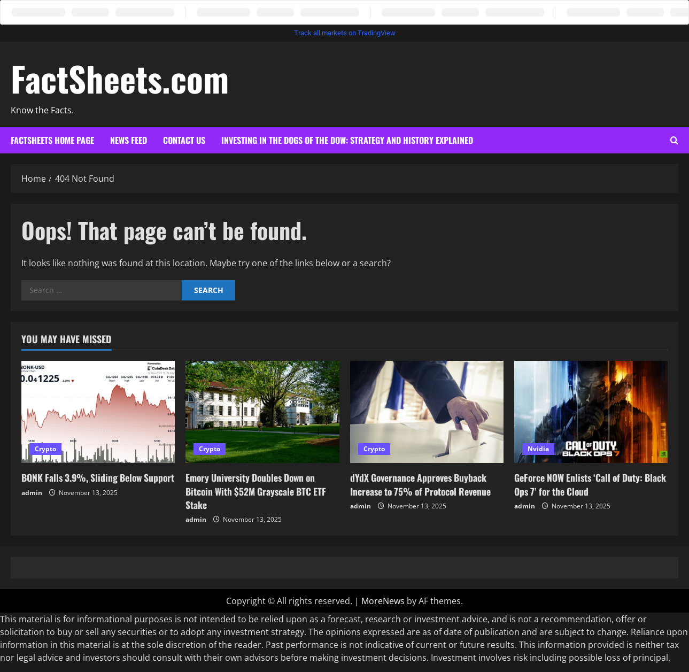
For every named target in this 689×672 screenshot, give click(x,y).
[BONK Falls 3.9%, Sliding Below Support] (98, 412)
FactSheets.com (120, 78)
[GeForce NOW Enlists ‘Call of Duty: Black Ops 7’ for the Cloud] (591, 412)
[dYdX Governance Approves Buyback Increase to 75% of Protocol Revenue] (427, 412)
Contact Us (184, 140)
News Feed (128, 140)
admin (31, 506)
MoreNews (383, 601)
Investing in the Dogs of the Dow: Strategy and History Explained (347, 140)
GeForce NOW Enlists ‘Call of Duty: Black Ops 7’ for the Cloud (581, 484)
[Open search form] (674, 140)
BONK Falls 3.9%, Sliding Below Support (84, 484)
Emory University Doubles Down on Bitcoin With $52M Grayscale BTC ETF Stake (258, 490)
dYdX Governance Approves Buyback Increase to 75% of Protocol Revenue (423, 484)
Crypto (45, 448)
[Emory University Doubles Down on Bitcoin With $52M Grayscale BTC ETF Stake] (262, 412)
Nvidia (538, 448)
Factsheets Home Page (52, 140)
